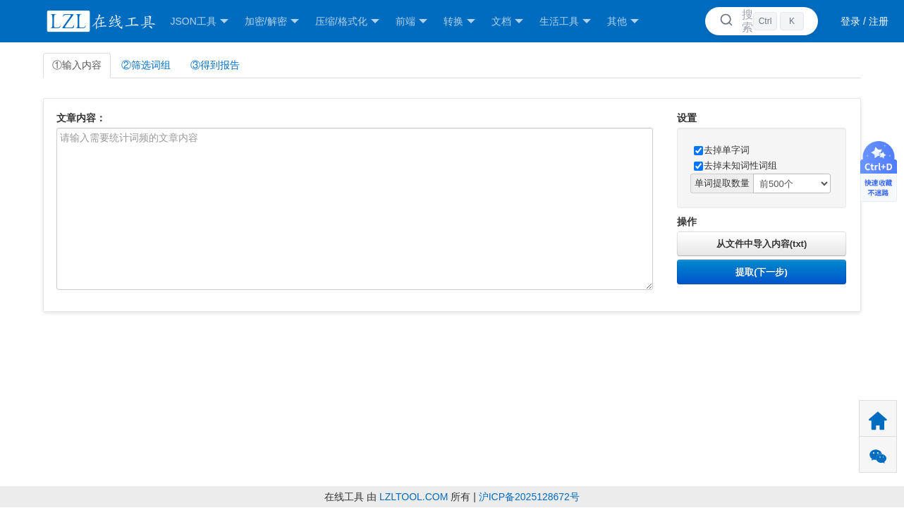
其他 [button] (623, 22)
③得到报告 (215, 65)
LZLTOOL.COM (413, 496)
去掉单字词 (722, 150)
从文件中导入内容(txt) (761, 243)
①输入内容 (77, 65)
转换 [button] (459, 22)
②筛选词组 (146, 65)
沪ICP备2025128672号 (529, 496)
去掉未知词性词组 (735, 165)
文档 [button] (507, 22)
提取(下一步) (761, 272)
